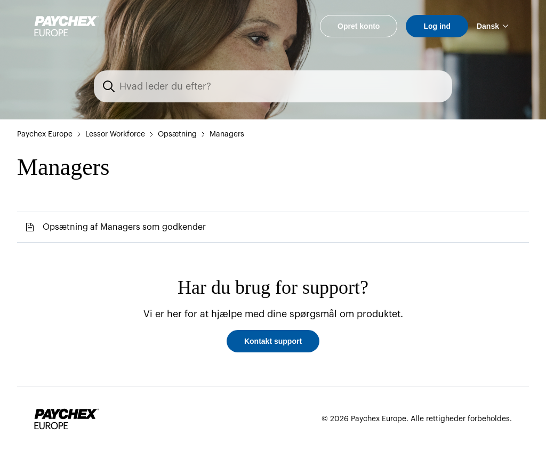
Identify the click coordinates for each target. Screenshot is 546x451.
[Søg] (279, 86)
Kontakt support (273, 341)
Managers (227, 134)
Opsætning (177, 134)
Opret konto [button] (359, 26)
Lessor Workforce (115, 134)
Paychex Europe (45, 134)
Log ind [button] (437, 26)
